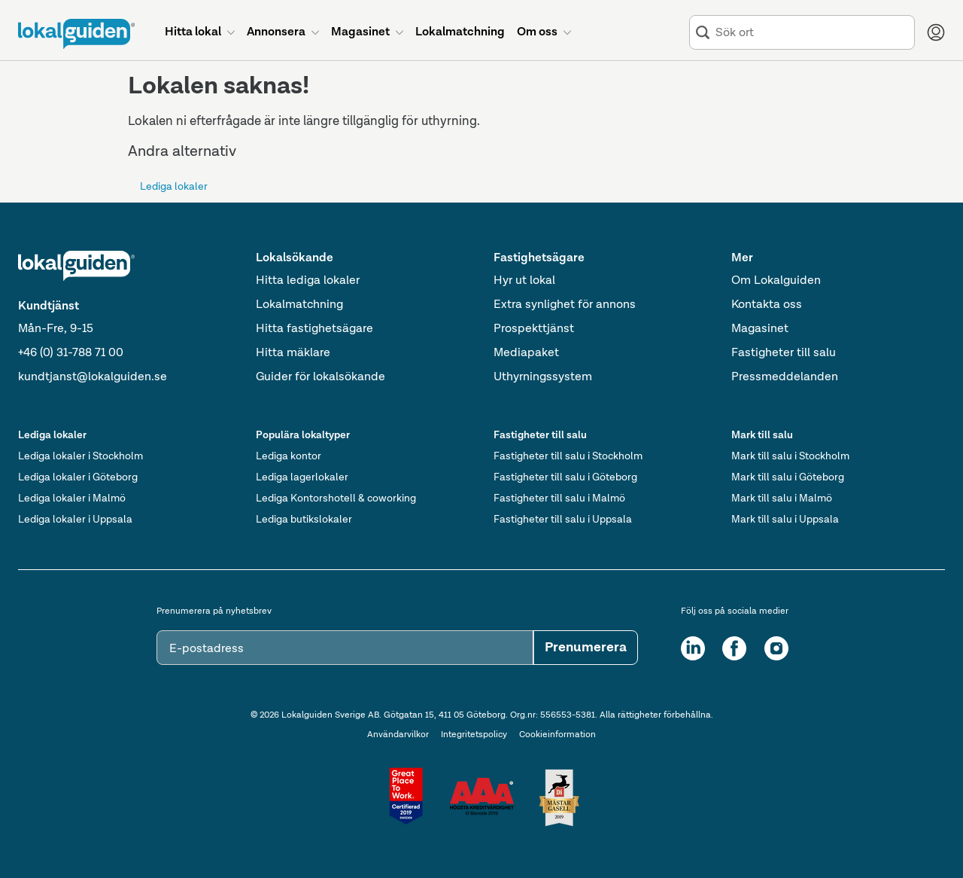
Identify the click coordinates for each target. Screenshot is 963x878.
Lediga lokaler (174, 186)
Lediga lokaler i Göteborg (78, 477)
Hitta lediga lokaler (308, 281)
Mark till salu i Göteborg (787, 477)
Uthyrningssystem (543, 377)
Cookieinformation (557, 734)
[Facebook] (734, 648)
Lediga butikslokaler (304, 519)
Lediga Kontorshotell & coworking (336, 498)
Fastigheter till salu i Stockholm (568, 456)
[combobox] (811, 32)
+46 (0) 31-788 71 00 (70, 353)
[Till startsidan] (76, 34)
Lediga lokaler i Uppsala (75, 519)
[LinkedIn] (693, 648)
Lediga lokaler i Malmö (72, 498)
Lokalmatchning (299, 305)
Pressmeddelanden (784, 377)
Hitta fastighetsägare (314, 329)
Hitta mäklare (293, 353)
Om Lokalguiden (776, 281)
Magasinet (759, 329)
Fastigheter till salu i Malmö (559, 498)
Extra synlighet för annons (565, 305)
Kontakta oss (766, 305)
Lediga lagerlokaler (302, 477)
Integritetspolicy (474, 734)
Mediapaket (526, 353)
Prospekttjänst (534, 329)
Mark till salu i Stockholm (790, 456)
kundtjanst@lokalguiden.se (92, 377)
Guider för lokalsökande (320, 377)
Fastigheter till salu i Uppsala (563, 519)
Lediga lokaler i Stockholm (80, 456)
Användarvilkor (398, 734)
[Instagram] (776, 648)
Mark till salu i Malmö (781, 498)
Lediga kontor (288, 456)
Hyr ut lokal (524, 281)
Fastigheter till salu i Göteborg (565, 477)
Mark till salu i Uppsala (785, 519)
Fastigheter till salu (783, 353)
